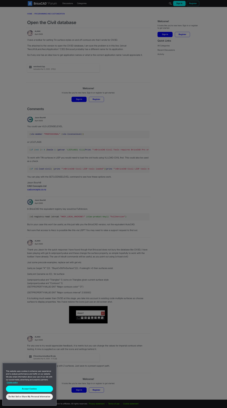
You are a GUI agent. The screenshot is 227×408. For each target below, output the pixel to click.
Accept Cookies (29, 389)
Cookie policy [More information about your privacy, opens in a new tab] (12, 383)
